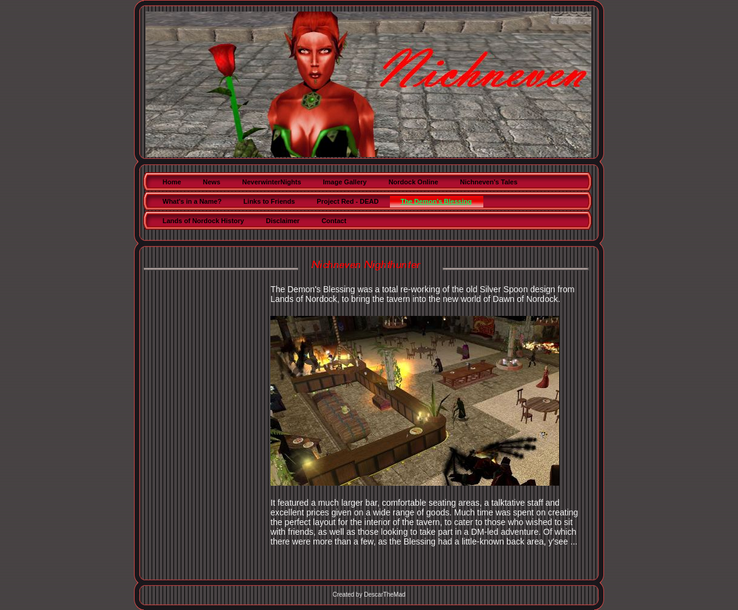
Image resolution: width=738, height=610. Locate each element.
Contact (333, 220)
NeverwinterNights (271, 182)
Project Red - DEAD (347, 201)
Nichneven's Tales (489, 182)
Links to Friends (269, 201)
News (212, 182)
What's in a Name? (192, 201)
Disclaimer (283, 220)
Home (172, 182)
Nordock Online (413, 182)
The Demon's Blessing (436, 201)
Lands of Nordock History (203, 220)
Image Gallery (345, 182)
